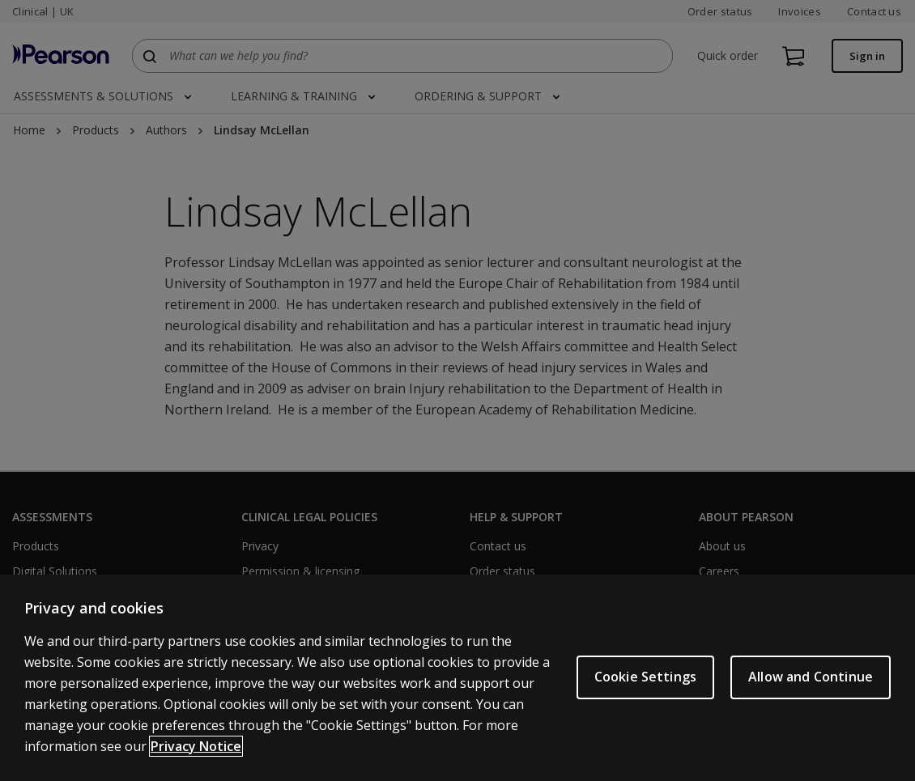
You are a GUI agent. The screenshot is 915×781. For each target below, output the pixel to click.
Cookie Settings (645, 676)
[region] (457, 678)
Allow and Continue (810, 676)
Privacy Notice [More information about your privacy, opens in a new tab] (196, 746)
